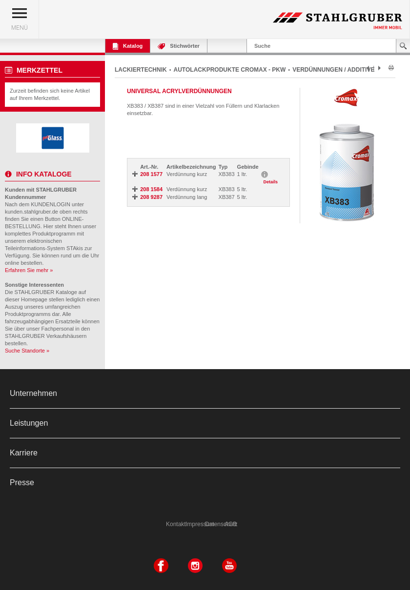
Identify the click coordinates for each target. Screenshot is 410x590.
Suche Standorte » (27, 351)
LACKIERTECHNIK (141, 69)
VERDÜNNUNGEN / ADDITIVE (333, 69)
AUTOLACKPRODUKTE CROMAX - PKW (230, 69)
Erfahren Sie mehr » (29, 270)
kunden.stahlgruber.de (31, 212)
